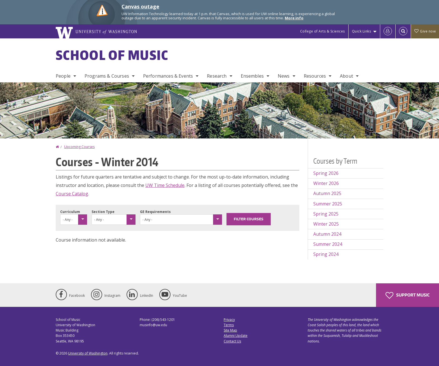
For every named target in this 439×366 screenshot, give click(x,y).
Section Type (103, 211)
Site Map (230, 330)
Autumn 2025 (327, 193)
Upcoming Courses (79, 146)
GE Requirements (155, 211)
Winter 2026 (326, 183)
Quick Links (361, 31)
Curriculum (70, 211)
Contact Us (232, 341)
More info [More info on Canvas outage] (294, 17)
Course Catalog (72, 194)
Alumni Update (235, 335)
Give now (425, 31)
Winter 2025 (326, 224)
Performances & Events (168, 76)
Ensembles (252, 76)
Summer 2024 (327, 244)
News (284, 76)
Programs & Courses (107, 76)
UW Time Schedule (165, 185)
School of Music (112, 54)
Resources (315, 76)
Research (216, 76)
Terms (229, 325)
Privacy (229, 319)
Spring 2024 (325, 254)
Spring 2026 (325, 173)
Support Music (407, 295)
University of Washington (88, 353)
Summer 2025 (327, 204)
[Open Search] (403, 31)
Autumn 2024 (327, 234)
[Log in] (387, 31)
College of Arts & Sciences (322, 31)
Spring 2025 (325, 214)
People (63, 76)
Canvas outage (140, 6)
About (346, 76)
